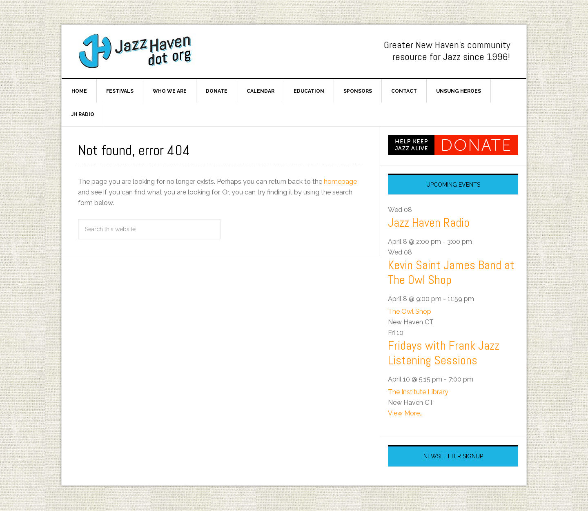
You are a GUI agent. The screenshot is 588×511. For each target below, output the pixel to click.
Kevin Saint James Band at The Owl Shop (451, 273)
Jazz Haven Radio (429, 223)
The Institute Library (418, 393)
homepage (340, 182)
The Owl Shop (409, 312)
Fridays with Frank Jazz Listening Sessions (443, 354)
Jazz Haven (139, 51)
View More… (405, 414)
